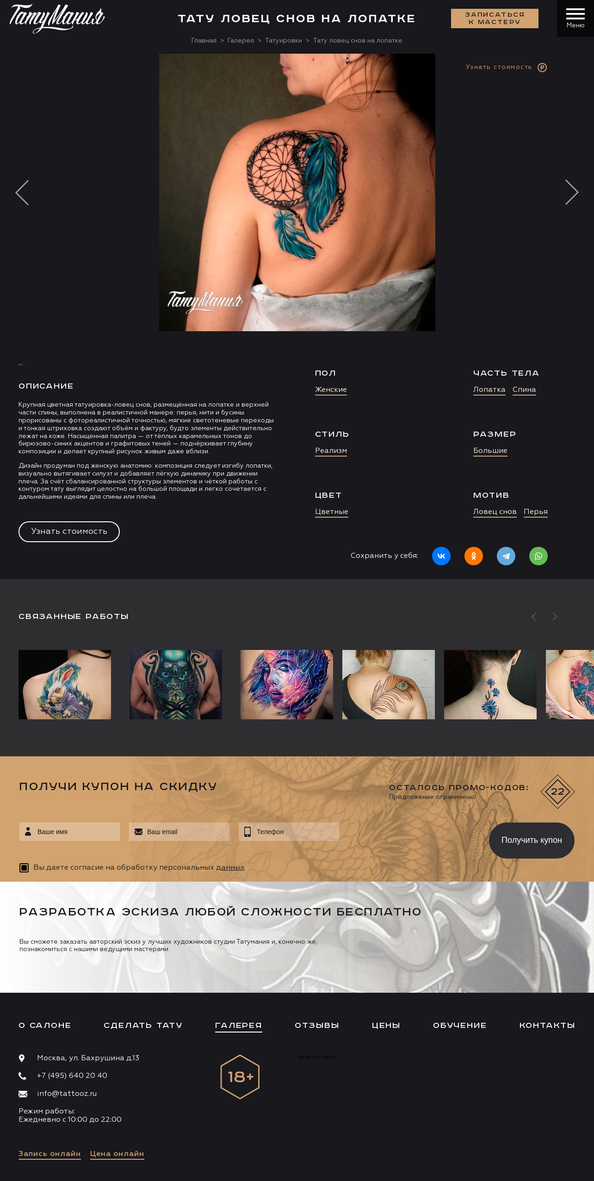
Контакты (547, 1025)
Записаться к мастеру (495, 18)
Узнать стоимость (69, 531)
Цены (386, 1025)
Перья (536, 512)
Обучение (460, 1025)
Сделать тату (143, 1025)
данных (230, 868)
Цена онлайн (117, 1154)
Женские (331, 390)
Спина (524, 390)
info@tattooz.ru (67, 1094)
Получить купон (531, 840)
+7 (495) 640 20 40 (72, 1076)
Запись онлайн (50, 1154)
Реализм (331, 451)
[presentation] (407, 837)
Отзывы (317, 1025)
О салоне (45, 1025)
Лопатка (489, 390)
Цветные (331, 512)
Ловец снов (495, 512)
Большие (490, 451)
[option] (297, 316)
